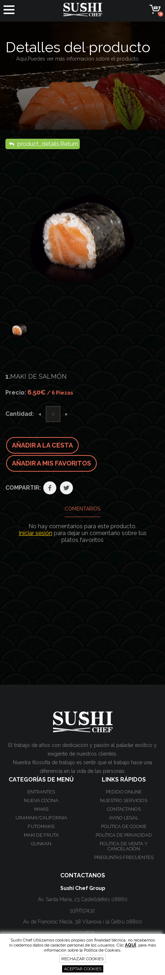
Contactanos (124, 809)
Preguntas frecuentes (123, 857)
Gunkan (41, 843)
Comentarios (82, 509)
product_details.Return (43, 144)
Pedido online (124, 791)
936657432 (82, 910)
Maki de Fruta (41, 835)
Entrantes (41, 791)
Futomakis (41, 826)
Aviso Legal (123, 817)
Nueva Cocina (41, 800)
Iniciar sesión (35, 533)
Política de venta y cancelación (124, 846)
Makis (41, 809)
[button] (9, 9)
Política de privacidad (124, 835)
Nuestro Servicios (123, 800)
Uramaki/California (41, 817)
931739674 (83, 933)
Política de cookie (124, 826)
